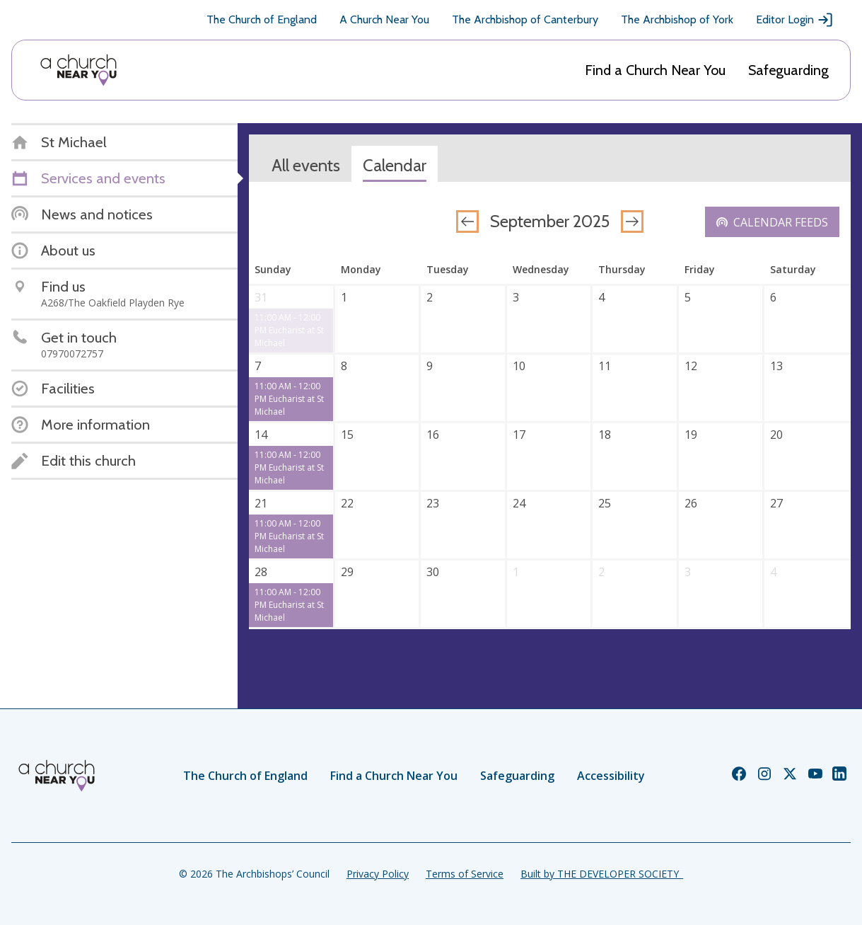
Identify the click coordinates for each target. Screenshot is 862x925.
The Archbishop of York (677, 19)
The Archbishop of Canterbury (525, 19)
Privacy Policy (377, 873)
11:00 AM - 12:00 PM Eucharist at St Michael (289, 330)
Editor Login (795, 19)
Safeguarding (788, 70)
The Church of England (261, 19)
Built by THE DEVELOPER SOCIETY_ (601, 873)
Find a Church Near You (655, 70)
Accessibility (611, 775)
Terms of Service (464, 873)
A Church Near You (384, 19)
